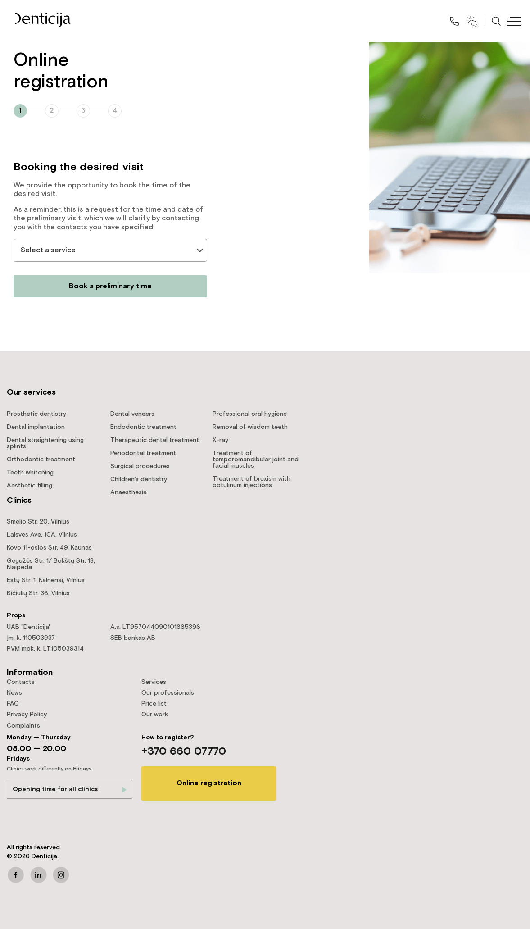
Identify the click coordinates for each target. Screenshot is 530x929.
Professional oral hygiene (250, 414)
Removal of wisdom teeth (250, 427)
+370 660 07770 (183, 751)
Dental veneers (132, 414)
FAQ (13, 704)
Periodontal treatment (143, 453)
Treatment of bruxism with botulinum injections (251, 482)
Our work (154, 714)
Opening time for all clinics (55, 789)
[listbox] (110, 250)
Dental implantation (36, 427)
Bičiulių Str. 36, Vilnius (38, 593)
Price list (154, 704)
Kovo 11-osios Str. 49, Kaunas (49, 548)
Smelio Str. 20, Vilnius (38, 522)
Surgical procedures (140, 466)
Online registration (209, 783)
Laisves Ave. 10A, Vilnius (42, 535)
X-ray (220, 440)
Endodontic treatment (143, 427)
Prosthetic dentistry (36, 414)
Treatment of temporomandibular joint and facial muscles (256, 459)
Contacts (21, 682)
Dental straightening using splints (45, 443)
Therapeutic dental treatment (154, 440)
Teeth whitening (30, 473)
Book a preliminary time (110, 286)
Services (153, 682)
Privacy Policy (27, 714)
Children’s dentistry (138, 479)
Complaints (23, 726)
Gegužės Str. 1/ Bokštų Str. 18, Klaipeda (51, 564)
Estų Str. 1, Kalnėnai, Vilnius (46, 580)
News (14, 693)
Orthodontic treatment (41, 459)
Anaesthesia (128, 492)
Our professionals (167, 693)
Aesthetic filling (29, 486)
